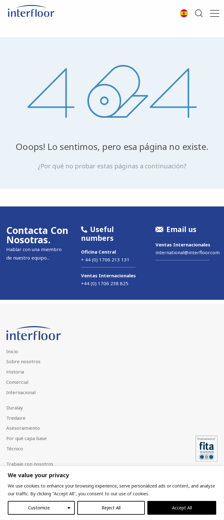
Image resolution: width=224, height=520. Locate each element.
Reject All (111, 508)
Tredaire (16, 418)
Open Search (199, 13)
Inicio (12, 351)
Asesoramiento (23, 428)
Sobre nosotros (23, 361)
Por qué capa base (26, 438)
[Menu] (214, 13)
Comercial (17, 382)
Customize (39, 508)
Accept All (182, 508)
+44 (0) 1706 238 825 (104, 283)
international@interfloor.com (187, 252)
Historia (15, 372)
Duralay (14, 407)
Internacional (21, 392)
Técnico (14, 448)
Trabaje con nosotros (29, 464)
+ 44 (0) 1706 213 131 (105, 259)
